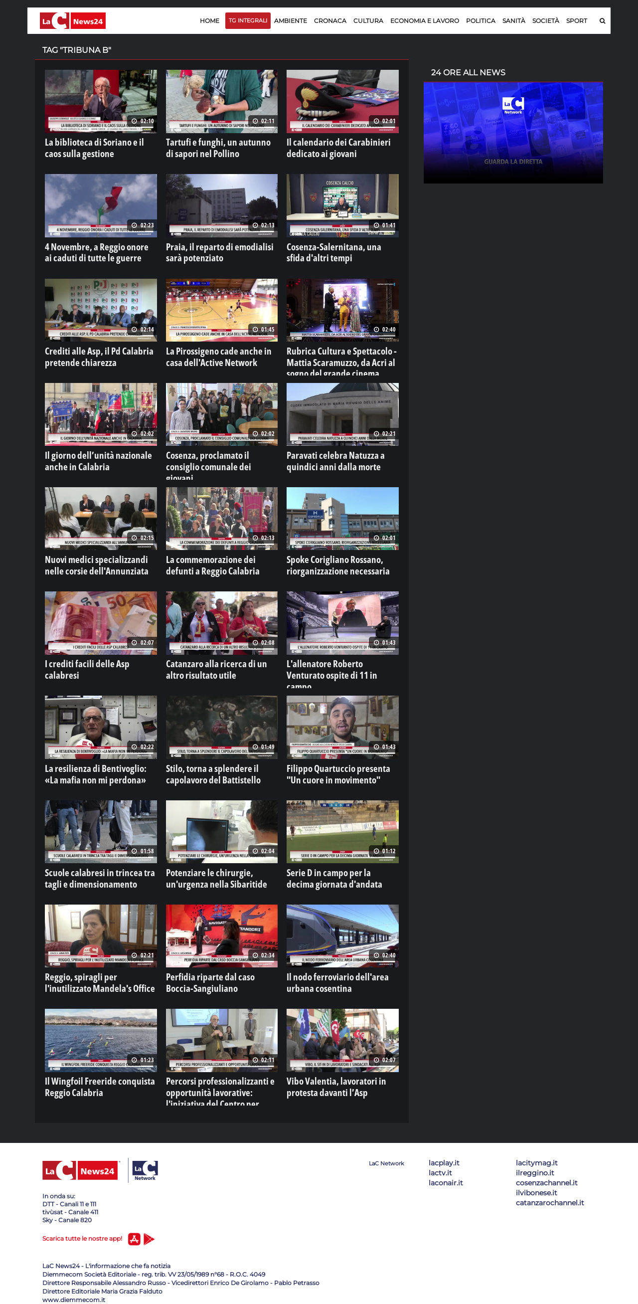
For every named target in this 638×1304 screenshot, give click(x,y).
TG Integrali (248, 20)
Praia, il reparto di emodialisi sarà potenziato (218, 249)
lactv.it (440, 1163)
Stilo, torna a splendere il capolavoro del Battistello (205, 766)
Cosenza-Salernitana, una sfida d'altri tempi (333, 249)
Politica (480, 20)
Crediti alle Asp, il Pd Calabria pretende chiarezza (90, 352)
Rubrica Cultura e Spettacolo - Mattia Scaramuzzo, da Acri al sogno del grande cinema (341, 357)
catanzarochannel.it (550, 1193)
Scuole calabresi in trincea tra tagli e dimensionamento (100, 869)
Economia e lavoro (424, 20)
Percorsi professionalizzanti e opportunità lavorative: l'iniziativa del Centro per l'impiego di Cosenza (220, 1081)
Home (209, 20)
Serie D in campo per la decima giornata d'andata (333, 869)
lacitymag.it (537, 1153)
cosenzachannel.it (547, 1173)
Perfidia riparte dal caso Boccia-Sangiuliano (214, 972)
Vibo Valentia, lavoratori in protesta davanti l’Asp (341, 1076)
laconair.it (446, 1173)
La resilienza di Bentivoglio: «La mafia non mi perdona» (93, 766)
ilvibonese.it (536, 1183)
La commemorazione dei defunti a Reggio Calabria (218, 559)
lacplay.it (444, 1153)
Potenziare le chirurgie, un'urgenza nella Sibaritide (219, 869)
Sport (576, 20)
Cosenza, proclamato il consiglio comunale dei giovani (215, 456)
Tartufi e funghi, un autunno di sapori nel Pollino (213, 146)
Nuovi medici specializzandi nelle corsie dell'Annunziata (95, 559)
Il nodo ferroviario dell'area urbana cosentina (341, 972)
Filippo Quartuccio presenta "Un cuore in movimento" (336, 766)
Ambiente (290, 20)
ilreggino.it (535, 1163)
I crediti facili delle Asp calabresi (94, 657)
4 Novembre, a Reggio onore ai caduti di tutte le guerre (92, 249)
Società (545, 20)
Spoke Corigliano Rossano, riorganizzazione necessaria (329, 559)
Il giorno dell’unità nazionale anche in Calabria (98, 456)
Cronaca (330, 20)
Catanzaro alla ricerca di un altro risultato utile (215, 662)
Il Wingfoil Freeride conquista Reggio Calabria (90, 1076)
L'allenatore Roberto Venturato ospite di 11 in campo (334, 662)
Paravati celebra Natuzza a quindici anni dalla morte (340, 456)
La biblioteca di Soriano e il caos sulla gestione (93, 146)
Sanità (513, 20)
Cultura (368, 20)
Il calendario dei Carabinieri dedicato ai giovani (329, 146)
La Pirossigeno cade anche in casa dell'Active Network (216, 352)
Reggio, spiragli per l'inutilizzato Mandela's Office (94, 972)
